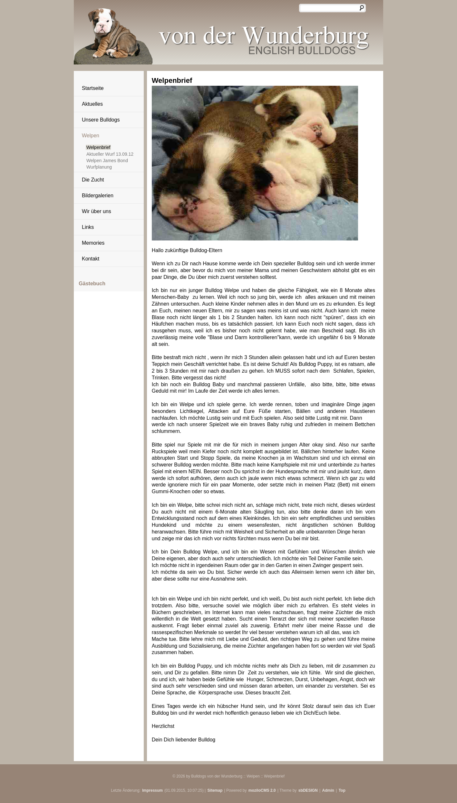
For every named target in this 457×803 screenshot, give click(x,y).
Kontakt (90, 258)
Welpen (90, 135)
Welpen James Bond (107, 160)
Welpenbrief (98, 147)
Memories (93, 243)
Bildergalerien (97, 195)
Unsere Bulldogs (101, 119)
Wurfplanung (99, 167)
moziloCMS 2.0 (262, 790)
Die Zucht (93, 179)
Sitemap (215, 790)
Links (88, 227)
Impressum (152, 790)
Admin (328, 790)
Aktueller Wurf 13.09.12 (109, 154)
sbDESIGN (308, 790)
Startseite (93, 88)
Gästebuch (92, 283)
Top (342, 790)
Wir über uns (96, 211)
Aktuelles (92, 104)
